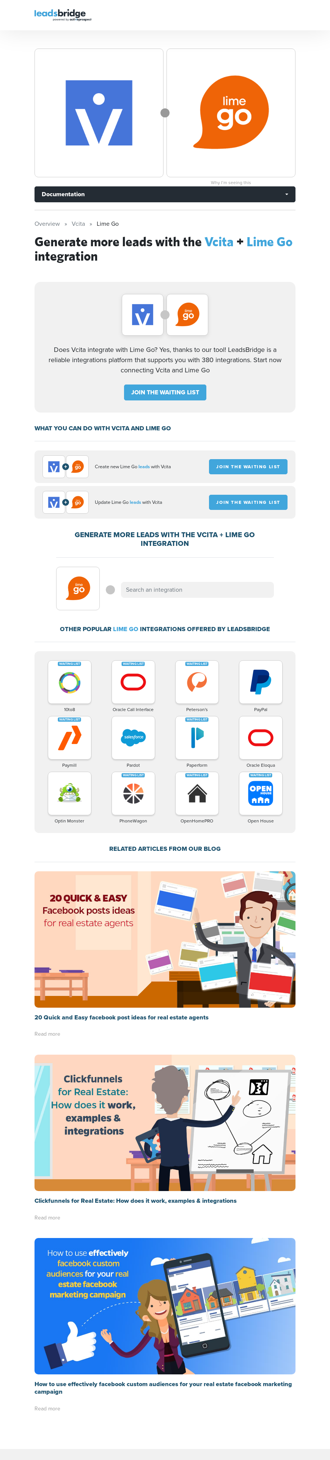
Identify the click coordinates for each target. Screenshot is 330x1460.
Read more (47, 1034)
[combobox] (197, 590)
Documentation (63, 194)
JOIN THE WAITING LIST (165, 392)
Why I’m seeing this (231, 182)
